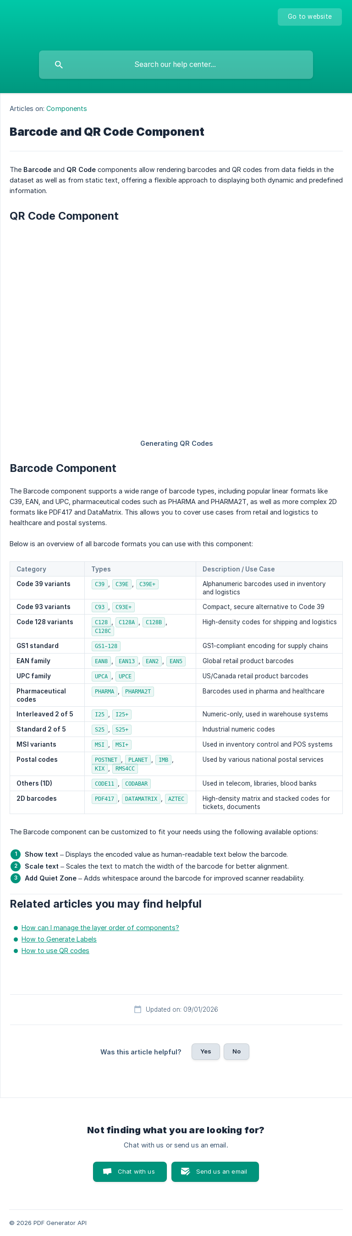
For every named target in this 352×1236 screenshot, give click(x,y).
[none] (310, 17)
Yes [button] (205, 1051)
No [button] (236, 1051)
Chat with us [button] (136, 1171)
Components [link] (66, 108)
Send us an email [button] (221, 1171)
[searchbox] (176, 64)
